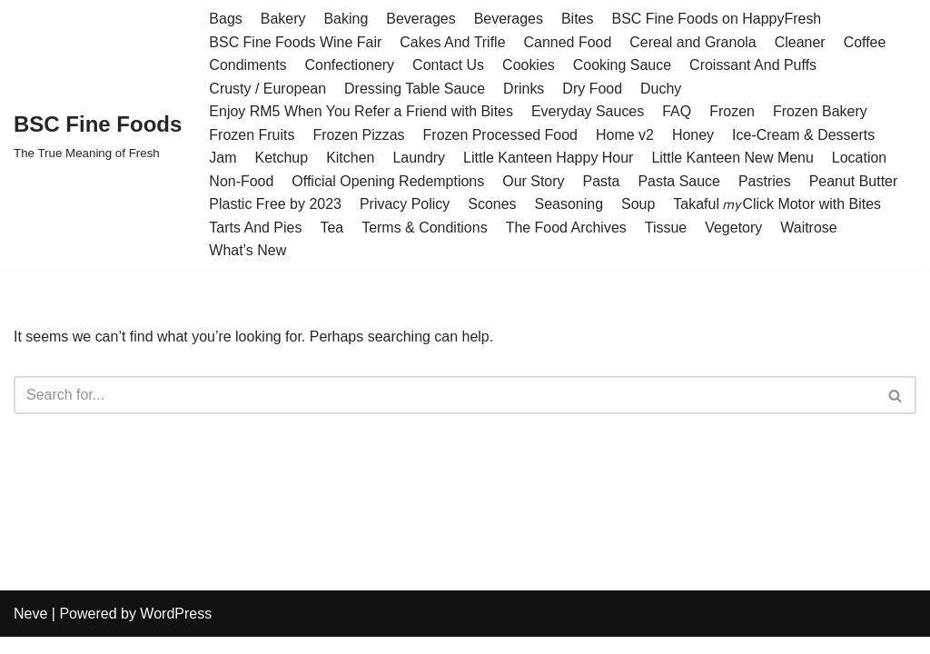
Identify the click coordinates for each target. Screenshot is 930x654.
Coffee (866, 42)
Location (860, 158)
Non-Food (241, 181)
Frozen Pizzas (359, 135)
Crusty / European (267, 88)
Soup (639, 205)
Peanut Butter (854, 181)
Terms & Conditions (424, 227)
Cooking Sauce (622, 65)
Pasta (601, 181)
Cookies (529, 65)
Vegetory (734, 227)
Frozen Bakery (821, 111)
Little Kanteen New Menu (733, 158)
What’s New (247, 251)
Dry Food (593, 88)
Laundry (419, 158)
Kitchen (350, 158)
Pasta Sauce (679, 181)
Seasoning (569, 205)
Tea (332, 227)
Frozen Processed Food (501, 135)
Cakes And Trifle (454, 42)
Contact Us (448, 65)
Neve (30, 631)
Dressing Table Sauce (414, 88)
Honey (694, 135)
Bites (578, 18)
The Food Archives (566, 227)
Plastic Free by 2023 (275, 205)
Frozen (733, 111)
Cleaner (801, 42)
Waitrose (809, 227)
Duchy (661, 88)
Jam (222, 158)
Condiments (247, 65)
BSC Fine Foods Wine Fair (295, 42)
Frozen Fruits (251, 135)
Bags (225, 18)
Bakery (283, 18)
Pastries (765, 181)
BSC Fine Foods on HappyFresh (717, 18)
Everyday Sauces (589, 111)
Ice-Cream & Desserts (804, 135)
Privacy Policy (405, 205)
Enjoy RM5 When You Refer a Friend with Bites (361, 111)
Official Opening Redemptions (388, 181)
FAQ (677, 111)
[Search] (445, 396)
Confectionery (350, 65)
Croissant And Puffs (753, 65)
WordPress (176, 631)
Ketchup (282, 158)
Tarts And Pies (255, 227)
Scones (493, 205)
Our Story (534, 181)
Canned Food (568, 42)
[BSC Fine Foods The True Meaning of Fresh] (98, 135)
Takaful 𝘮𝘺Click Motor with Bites (778, 205)
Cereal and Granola (693, 42)
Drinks (524, 88)
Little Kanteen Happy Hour (549, 158)
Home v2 (626, 135)
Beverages (422, 18)
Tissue (667, 227)
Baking (346, 18)
